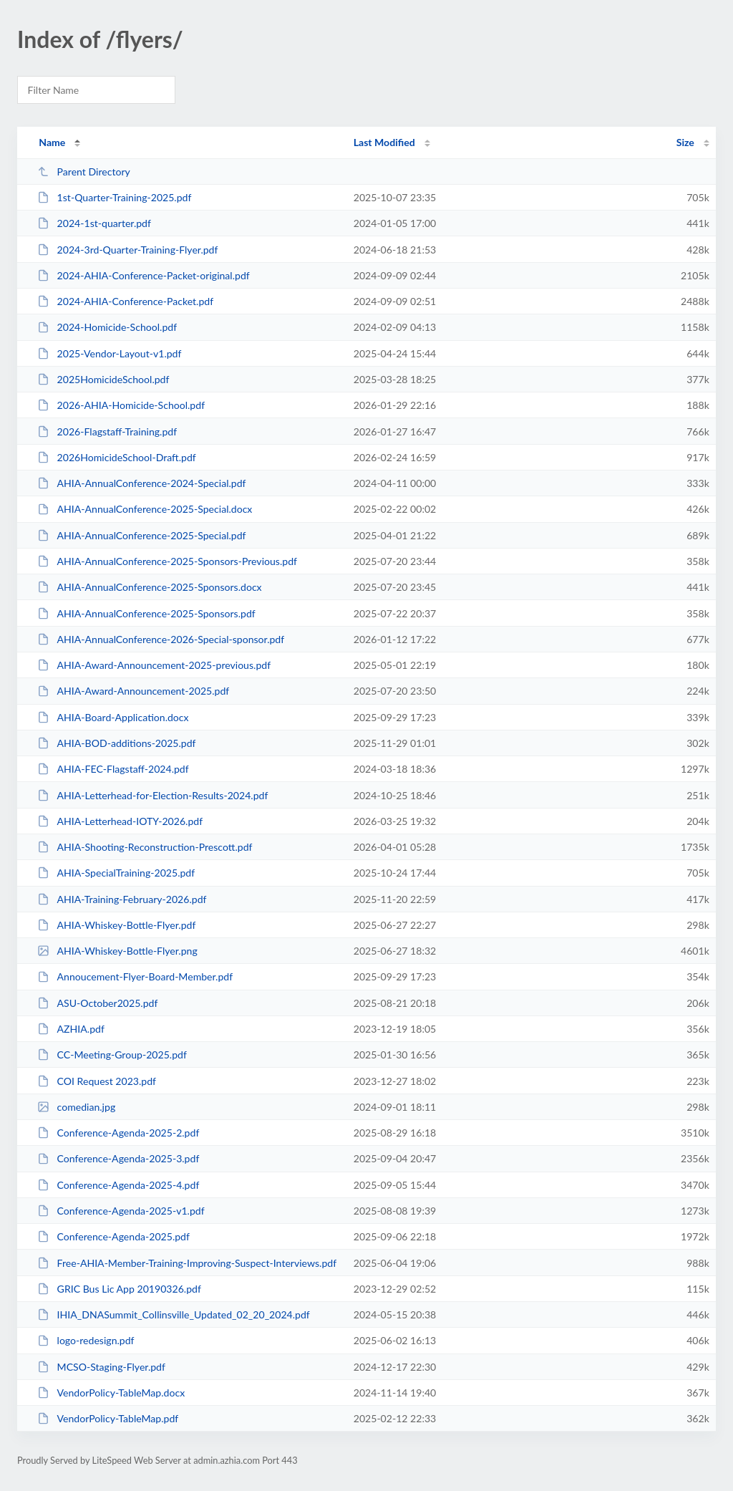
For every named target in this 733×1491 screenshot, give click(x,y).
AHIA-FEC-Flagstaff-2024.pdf (113, 769)
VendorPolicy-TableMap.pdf (107, 1418)
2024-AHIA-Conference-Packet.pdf (125, 301)
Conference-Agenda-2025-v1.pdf (120, 1211)
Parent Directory (83, 171)
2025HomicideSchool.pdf (103, 379)
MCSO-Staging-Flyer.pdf (101, 1367)
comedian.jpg (76, 1107)
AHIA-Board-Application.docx (112, 717)
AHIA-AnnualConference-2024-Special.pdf (141, 483)
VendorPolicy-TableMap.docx (111, 1392)
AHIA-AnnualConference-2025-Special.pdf (141, 535)
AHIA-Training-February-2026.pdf (121, 899)
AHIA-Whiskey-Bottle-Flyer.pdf (116, 925)
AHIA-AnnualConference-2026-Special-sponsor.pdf (160, 639)
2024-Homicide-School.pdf (107, 327)
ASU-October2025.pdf (97, 1003)
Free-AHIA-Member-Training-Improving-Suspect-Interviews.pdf (186, 1263)
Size (685, 142)
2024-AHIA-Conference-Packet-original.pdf (143, 275)
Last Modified (384, 142)
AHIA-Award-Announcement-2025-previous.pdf (154, 665)
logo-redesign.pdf (85, 1340)
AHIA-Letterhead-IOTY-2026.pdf (120, 821)
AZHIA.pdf (71, 1029)
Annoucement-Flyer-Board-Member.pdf (135, 976)
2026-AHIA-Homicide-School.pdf (121, 405)
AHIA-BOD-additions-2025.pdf (116, 743)
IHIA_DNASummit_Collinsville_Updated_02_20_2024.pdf (173, 1314)
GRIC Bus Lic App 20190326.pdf (119, 1289)
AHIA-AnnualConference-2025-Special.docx (144, 509)
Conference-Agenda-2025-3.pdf (118, 1158)
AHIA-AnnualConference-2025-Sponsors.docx (149, 587)
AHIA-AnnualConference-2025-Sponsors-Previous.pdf (167, 561)
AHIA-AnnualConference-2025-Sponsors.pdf (146, 613)
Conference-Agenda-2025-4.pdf (118, 1185)
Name (52, 142)
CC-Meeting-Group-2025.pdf (112, 1054)
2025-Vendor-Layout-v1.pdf (109, 353)
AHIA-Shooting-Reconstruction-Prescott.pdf (144, 847)
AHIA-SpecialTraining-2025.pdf (116, 873)
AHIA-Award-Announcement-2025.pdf (133, 691)
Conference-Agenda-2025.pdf (113, 1236)
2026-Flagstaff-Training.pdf (107, 431)
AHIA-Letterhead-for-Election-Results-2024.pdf (152, 795)
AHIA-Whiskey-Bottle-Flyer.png (117, 951)
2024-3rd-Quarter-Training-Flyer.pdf (127, 249)
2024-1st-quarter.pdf (94, 223)
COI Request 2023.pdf (96, 1081)
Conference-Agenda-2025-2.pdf (118, 1132)
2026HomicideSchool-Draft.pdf (116, 457)
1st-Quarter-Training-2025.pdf (114, 197)
